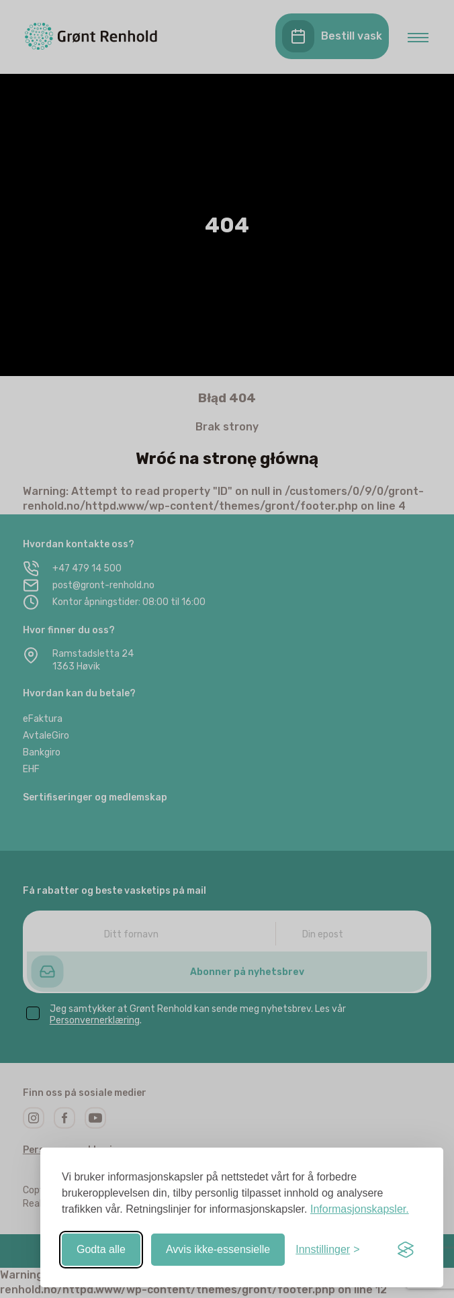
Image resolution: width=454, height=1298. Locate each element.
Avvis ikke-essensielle (218, 1249)
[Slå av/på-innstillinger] (327, 1250)
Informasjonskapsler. (359, 1209)
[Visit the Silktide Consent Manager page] (406, 1250)
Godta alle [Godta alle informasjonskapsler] (101, 1249)
